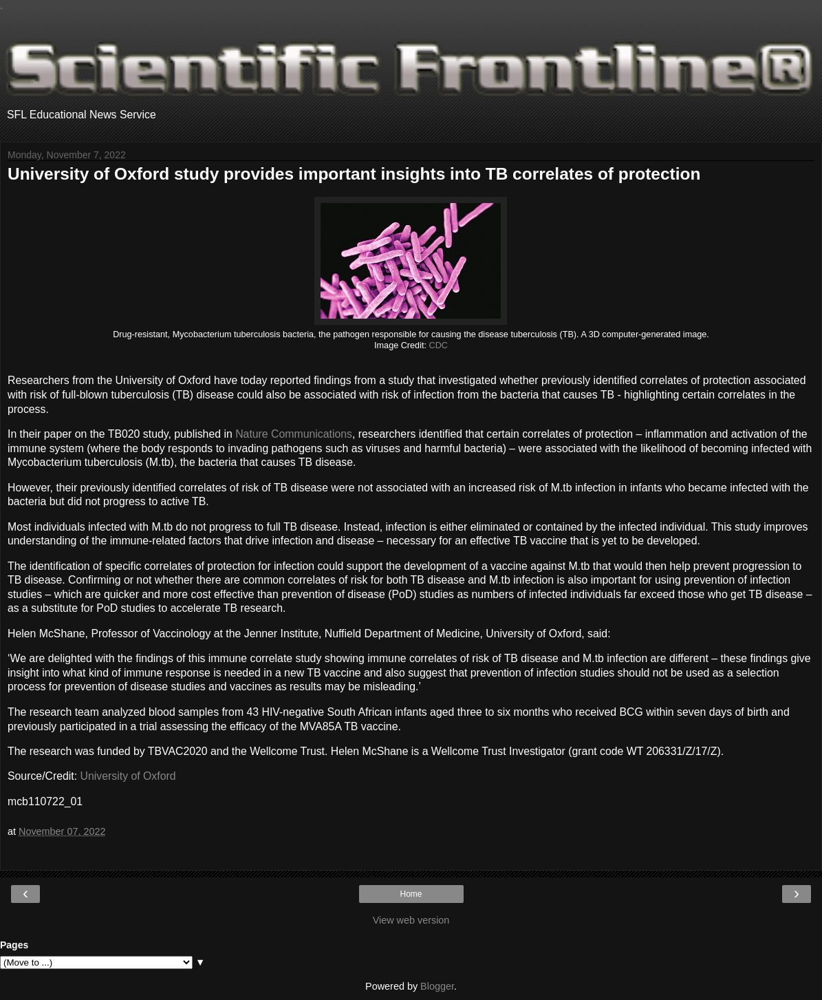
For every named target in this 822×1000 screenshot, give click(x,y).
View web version (411, 920)
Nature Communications (293, 434)
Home (411, 894)
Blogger (437, 986)
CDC (438, 345)
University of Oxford (128, 776)
